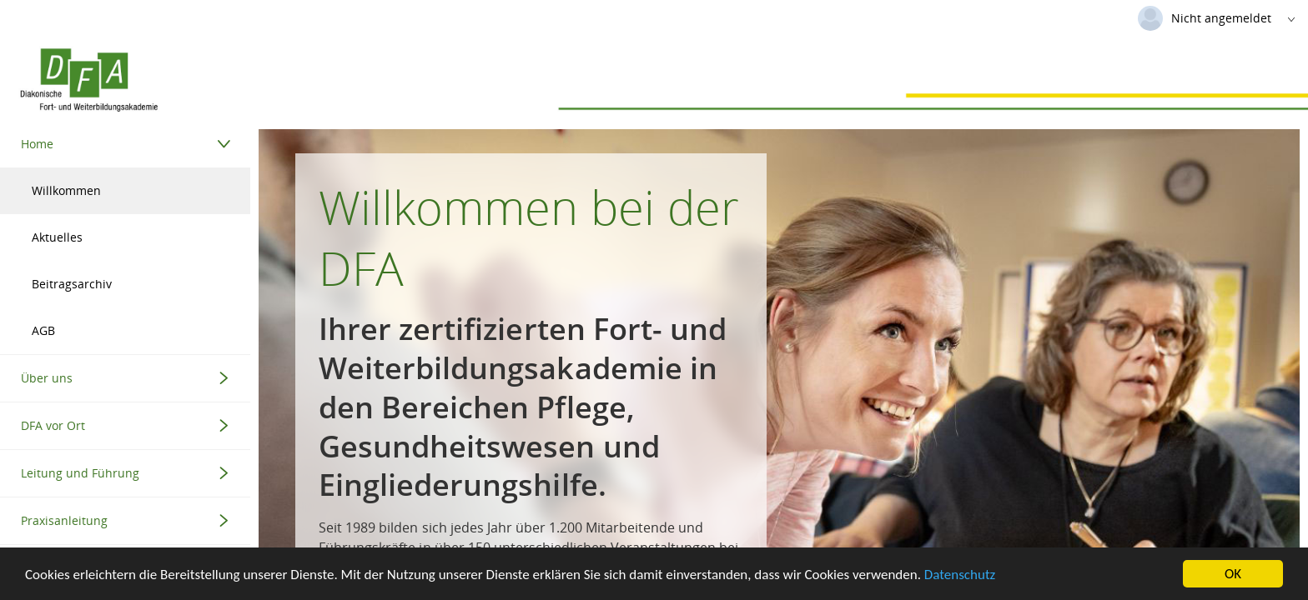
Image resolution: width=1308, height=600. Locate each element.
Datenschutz (959, 575)
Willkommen (66, 190)
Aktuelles (57, 237)
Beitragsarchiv (72, 284)
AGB (43, 330)
